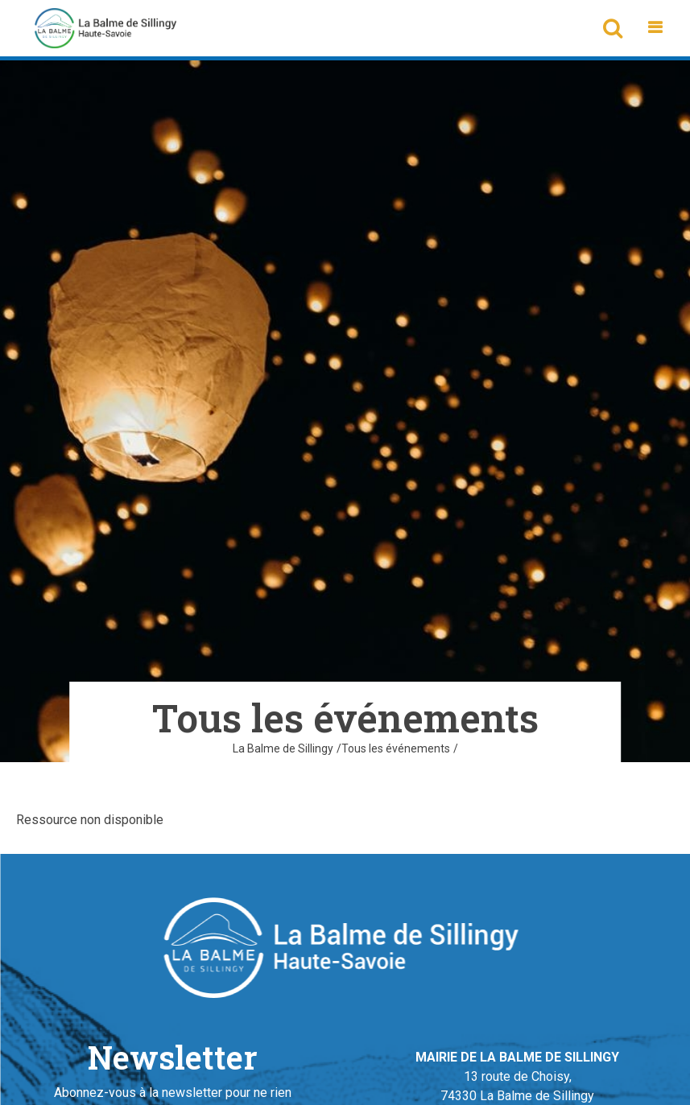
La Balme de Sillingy (283, 748)
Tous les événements (395, 748)
